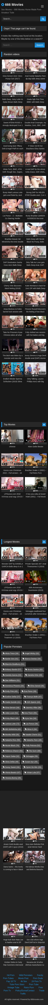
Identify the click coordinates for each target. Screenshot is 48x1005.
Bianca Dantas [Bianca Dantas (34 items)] (33, 659)
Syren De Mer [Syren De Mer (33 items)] (33, 767)
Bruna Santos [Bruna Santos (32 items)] (35, 669)
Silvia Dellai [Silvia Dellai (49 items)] (11, 762)
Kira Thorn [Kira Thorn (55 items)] (30, 713)
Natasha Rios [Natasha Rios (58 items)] (12, 740)
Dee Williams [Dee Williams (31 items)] (12, 680)
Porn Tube (34, 984)
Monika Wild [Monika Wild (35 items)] (12, 735)
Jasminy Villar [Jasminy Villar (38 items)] (33, 708)
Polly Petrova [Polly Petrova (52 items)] (33, 745)
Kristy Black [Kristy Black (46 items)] (12, 718)
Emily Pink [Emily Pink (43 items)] (11, 691)
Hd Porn (10, 975)
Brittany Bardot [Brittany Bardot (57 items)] (13, 669)
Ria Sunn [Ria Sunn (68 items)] (35, 751)
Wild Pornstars (25, 975)
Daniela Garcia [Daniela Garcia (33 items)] (13, 675)
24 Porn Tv (37, 981)
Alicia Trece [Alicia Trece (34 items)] (11, 653)
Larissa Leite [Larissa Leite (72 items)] (12, 724)
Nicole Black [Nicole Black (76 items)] (12, 745)
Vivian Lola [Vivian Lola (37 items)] (33, 772)
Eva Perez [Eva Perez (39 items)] (30, 691)
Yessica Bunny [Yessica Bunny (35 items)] (13, 778)
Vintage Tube (13, 987)
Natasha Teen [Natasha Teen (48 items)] (34, 740)
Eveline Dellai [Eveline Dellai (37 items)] (12, 697)
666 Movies (12, 4)
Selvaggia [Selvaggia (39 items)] (32, 756)
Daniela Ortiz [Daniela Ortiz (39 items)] (35, 675)
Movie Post (23, 978)
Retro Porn (29, 987)
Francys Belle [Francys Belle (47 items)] (34, 697)
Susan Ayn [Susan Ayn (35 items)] (31, 762)
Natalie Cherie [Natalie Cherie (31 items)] (33, 735)
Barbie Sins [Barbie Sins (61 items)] (11, 659)
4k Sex (24, 981)
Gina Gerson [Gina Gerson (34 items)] (12, 708)
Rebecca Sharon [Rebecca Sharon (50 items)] (14, 751)
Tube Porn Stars (16, 984)
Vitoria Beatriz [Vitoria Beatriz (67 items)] (12, 772)
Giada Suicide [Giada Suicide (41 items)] (12, 702)
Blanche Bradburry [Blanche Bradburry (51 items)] (14, 664)
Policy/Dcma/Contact (25, 990)
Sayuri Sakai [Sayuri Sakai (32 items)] (12, 756)
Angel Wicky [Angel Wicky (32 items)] (32, 653)
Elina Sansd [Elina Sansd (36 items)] (37, 686)
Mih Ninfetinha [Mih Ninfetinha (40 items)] (13, 729)
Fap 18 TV (11, 981)
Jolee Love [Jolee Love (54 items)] (11, 713)
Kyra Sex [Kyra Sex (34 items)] (30, 718)
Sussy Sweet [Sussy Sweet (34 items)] (12, 767)
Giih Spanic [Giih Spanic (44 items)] (33, 702)
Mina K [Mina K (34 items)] (32, 729)
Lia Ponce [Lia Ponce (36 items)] (32, 724)
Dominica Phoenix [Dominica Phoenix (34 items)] (14, 686)
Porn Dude (38, 978)
